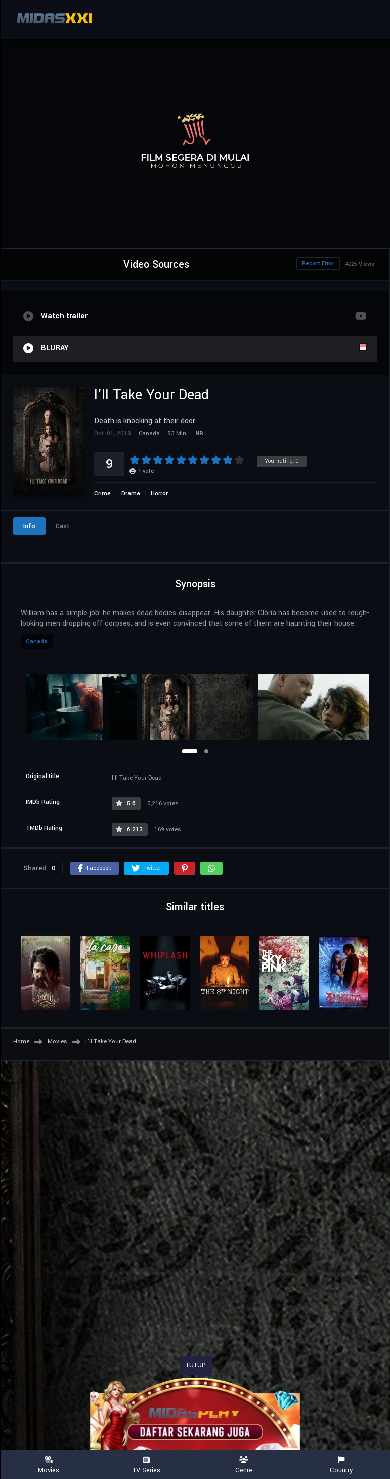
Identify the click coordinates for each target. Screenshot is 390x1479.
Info (29, 526)
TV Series (146, 1465)
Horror (159, 493)
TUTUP (196, 1365)
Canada (37, 641)
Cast (63, 526)
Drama (130, 493)
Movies (49, 1465)
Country (341, 1465)
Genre (244, 1465)
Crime (102, 493)
